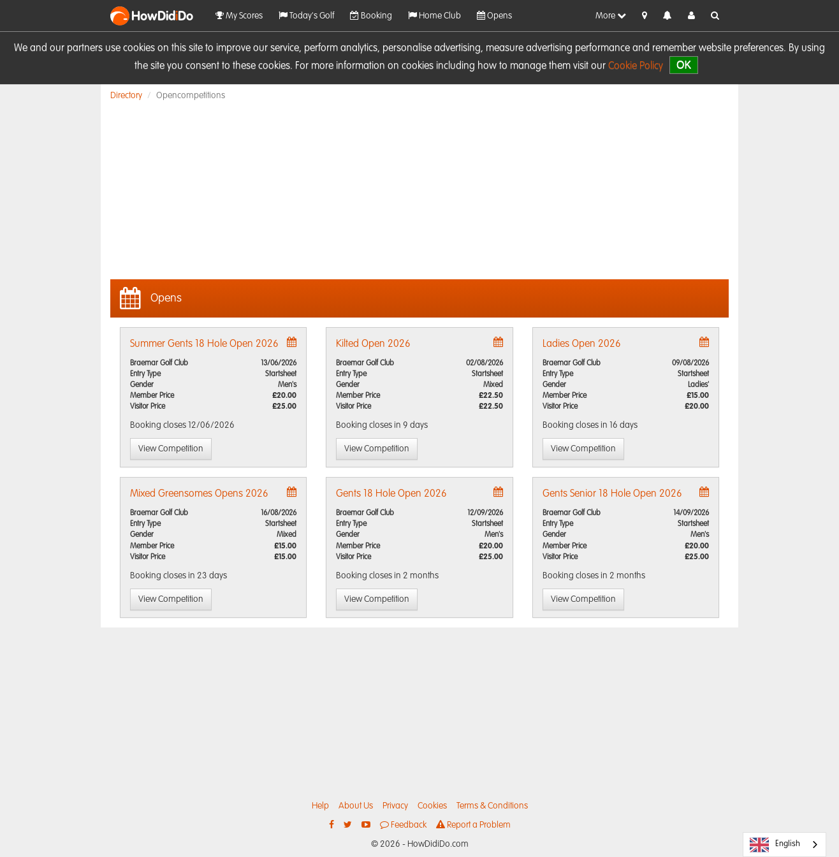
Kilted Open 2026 (373, 344)
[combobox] (784, 844)
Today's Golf (306, 15)
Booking (371, 15)
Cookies (432, 806)
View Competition (170, 448)
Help (320, 806)
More (610, 15)
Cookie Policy (635, 66)
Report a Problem (473, 825)
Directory (126, 95)
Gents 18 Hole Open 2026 (391, 494)
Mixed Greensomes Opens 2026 (199, 494)
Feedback (403, 825)
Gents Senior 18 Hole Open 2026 (612, 494)
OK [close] (683, 64)
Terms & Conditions (492, 806)
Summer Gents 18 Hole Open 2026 (204, 344)
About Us (356, 806)
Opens (494, 15)
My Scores (239, 15)
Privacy (395, 806)
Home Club (434, 15)
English (775, 845)
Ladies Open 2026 (582, 344)
